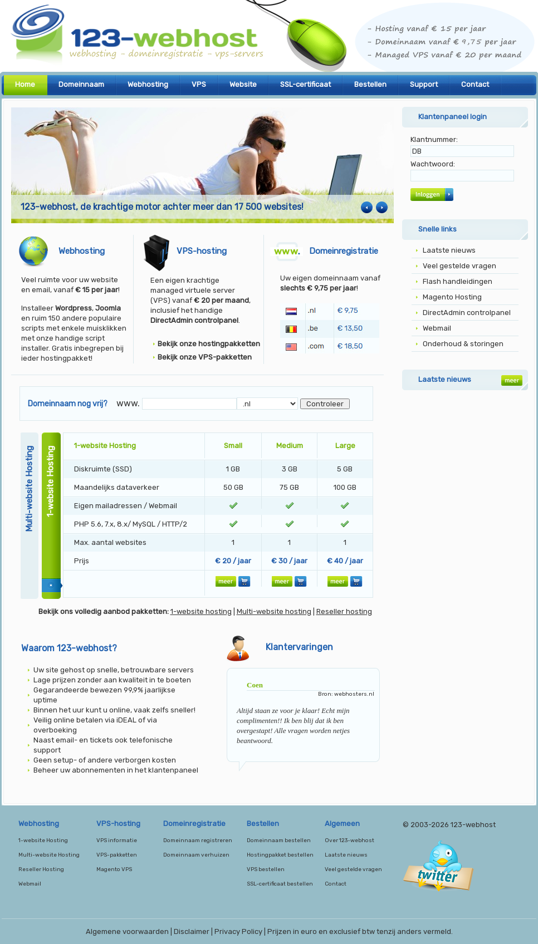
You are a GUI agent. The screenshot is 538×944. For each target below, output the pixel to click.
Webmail (437, 328)
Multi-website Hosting (49, 855)
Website (243, 84)
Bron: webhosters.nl (346, 694)
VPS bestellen (266, 869)
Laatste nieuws (449, 250)
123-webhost (269, 39)
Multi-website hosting (274, 611)
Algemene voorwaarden (127, 931)
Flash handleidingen (457, 281)
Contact (475, 84)
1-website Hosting (43, 840)
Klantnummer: (434, 139)
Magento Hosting (452, 297)
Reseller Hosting (41, 869)
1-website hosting (201, 611)
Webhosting (148, 84)
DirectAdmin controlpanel (467, 312)
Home (25, 84)
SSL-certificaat (305, 84)
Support (424, 84)
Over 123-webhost (349, 840)
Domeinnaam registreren (197, 840)
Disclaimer (191, 931)
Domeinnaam (81, 84)
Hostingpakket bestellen (280, 855)
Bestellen (370, 84)
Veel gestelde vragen (459, 266)
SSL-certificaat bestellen (280, 884)
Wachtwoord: (432, 164)
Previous (367, 207)
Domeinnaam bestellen (279, 840)
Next (382, 207)
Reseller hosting (344, 611)
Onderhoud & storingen (463, 344)
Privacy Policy (238, 931)
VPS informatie (116, 840)
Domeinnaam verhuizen (196, 855)
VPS (199, 84)
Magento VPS (114, 869)
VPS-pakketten (116, 855)
